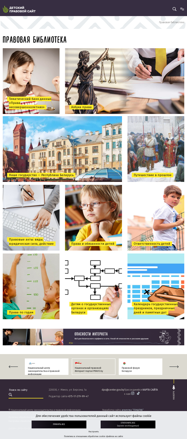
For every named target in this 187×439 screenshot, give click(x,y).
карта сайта (150, 389)
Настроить (94, 431)
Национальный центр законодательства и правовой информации (44, 371)
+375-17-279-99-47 (78, 396)
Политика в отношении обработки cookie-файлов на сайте (93, 436)
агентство (133, 410)
